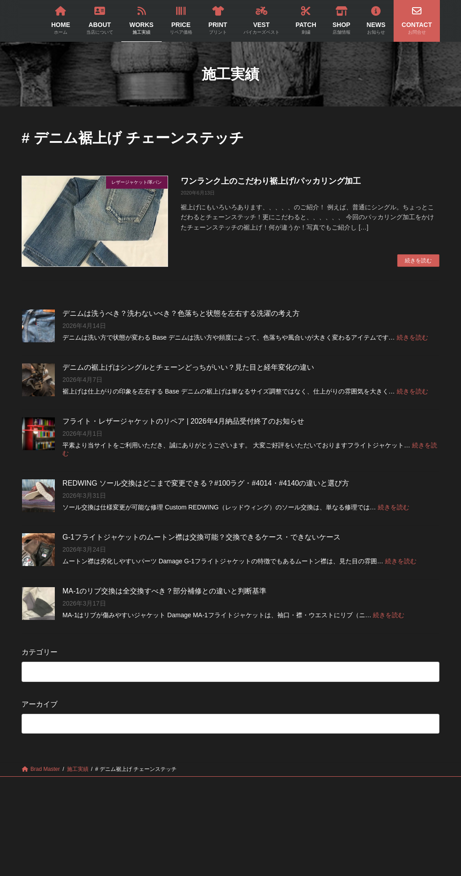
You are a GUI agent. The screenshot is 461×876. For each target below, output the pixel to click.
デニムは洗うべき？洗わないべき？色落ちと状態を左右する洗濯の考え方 (181, 313)
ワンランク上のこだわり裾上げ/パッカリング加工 (271, 181)
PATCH (318, 785)
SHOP (361, 785)
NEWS (403, 785)
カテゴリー (40, 652)
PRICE (191, 785)
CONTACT (230, 790)
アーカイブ (40, 704)
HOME (58, 785)
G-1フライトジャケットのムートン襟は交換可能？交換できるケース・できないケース (201, 537)
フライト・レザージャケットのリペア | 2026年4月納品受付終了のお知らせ (183, 421)
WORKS (147, 785)
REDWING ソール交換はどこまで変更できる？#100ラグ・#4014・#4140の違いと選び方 (205, 483)
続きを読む (418, 260)
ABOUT (102, 785)
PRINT (234, 785)
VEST (276, 785)
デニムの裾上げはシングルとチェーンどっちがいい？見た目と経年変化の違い (188, 367)
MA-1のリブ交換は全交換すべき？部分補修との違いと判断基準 (164, 591)
